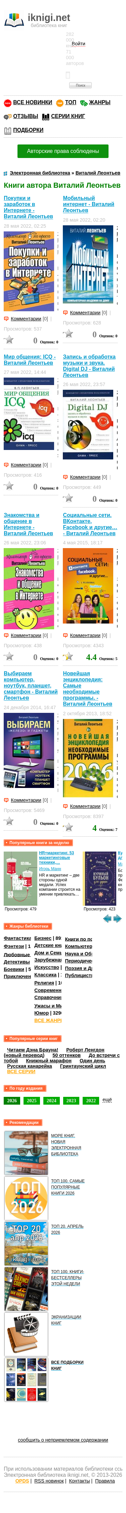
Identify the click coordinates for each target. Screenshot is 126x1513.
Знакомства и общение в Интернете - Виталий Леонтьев (28, 524)
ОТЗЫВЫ (25, 116)
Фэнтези (14, 946)
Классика (45, 974)
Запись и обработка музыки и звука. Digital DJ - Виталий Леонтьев (89, 366)
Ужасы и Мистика (55, 1006)
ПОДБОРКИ (28, 130)
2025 (32, 1100)
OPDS (22, 1481)
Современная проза (58, 990)
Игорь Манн (50, 868)
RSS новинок (49, 1481)
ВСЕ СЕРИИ (21, 1071)
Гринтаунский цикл (83, 1066)
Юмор (41, 1013)
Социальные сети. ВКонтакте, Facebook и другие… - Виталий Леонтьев (90, 524)
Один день (92, 1060)
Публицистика (82, 975)
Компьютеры (80, 946)
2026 (12, 1100)
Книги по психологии (90, 939)
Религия (44, 983)
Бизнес (42, 938)
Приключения (20, 976)
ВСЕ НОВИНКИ (32, 102)
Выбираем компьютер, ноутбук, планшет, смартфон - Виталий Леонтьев (30, 686)
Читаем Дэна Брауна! (32, 1050)
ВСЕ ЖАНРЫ (49, 1020)
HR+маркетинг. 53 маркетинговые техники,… (56, 858)
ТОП (70, 102)
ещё (107, 1099)
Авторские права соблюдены (63, 151)
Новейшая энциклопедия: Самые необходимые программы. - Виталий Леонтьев (87, 689)
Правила (105, 1481)
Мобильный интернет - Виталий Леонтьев (88, 204)
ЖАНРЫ (100, 102)
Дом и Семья (50, 952)
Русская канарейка (29, 1066)
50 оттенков (66, 1055)
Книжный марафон (49, 1060)
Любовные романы (27, 954)
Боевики (14, 969)
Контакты (79, 1481)
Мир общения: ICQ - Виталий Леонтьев (30, 360)
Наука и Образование (90, 953)
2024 (51, 1100)
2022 (91, 1100)
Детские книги (51, 945)
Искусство (46, 967)
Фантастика (18, 938)
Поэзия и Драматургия (92, 968)
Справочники (50, 997)
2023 (71, 1100)
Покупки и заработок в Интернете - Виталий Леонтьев (28, 207)
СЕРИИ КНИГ (68, 116)
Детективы (17, 962)
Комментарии (26, 318)
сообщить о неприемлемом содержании (63, 1440)
